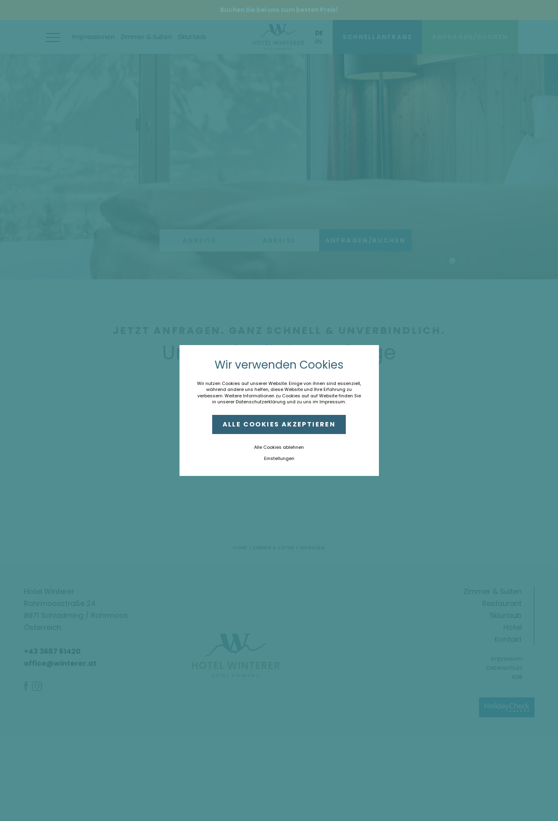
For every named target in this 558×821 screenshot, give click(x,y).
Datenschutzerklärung (261, 402)
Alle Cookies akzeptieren (279, 424)
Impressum (332, 402)
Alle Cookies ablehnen (279, 447)
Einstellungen (279, 458)
